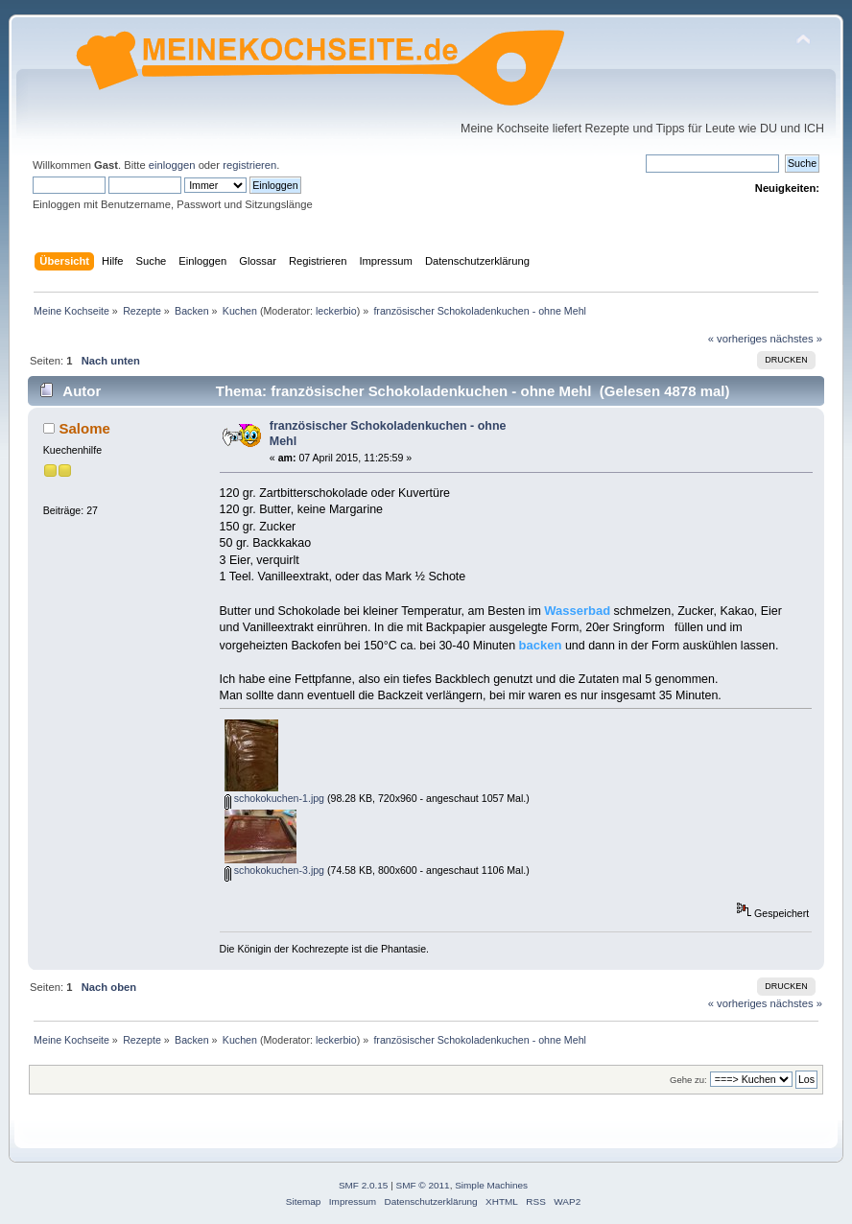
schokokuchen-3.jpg (274, 870)
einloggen (172, 165)
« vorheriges (738, 338)
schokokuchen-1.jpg (274, 798)
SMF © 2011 (423, 1185)
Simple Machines (491, 1185)
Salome (84, 428)
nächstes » (796, 338)
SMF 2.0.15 (364, 1185)
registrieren (249, 165)
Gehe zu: (688, 1079)
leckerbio (336, 311)
